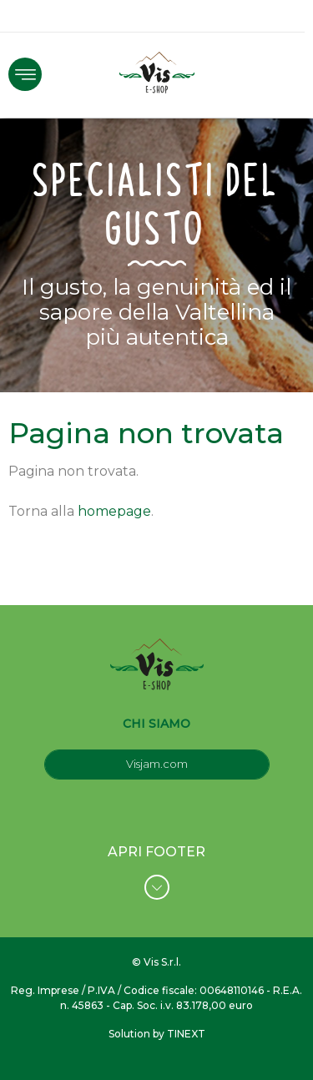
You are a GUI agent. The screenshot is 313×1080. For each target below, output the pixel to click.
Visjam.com (157, 763)
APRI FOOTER (156, 872)
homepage (114, 511)
